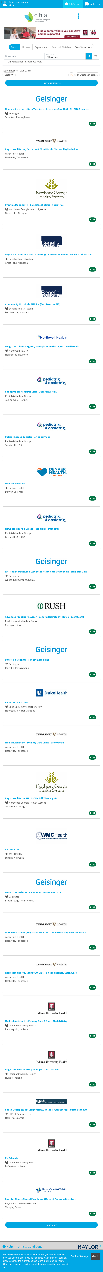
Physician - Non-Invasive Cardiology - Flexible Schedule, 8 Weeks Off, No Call (48, 254)
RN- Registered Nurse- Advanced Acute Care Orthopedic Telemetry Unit (46, 571)
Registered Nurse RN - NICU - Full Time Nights (31, 798)
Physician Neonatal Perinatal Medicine (27, 659)
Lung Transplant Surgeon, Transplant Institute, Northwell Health (42, 346)
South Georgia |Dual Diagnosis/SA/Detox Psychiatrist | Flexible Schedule (46, 1109)
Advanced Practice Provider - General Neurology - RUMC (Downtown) (44, 616)
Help (8, 1246)
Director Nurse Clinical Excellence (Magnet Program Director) (40, 1199)
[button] (95, 56)
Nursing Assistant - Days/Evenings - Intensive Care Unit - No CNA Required (47, 109)
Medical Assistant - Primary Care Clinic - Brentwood (34, 742)
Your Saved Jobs (83, 47)
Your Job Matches (61, 47)
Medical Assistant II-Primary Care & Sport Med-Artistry (36, 1021)
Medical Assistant (15, 483)
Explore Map (41, 47)
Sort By (8, 74)
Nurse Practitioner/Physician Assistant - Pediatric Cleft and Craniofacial (46, 932)
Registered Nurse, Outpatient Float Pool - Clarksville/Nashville (41, 149)
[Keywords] (24, 56)
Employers (92, 4)
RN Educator (12, 1158)
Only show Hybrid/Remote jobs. (25, 61)
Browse (26, 47)
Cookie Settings (79, 1256)
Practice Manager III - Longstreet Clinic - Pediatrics (34, 204)
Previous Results (52, 82)
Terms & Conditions (29, 1246)
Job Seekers (73, 4)
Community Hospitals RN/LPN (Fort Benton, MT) (32, 304)
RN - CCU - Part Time (16, 702)
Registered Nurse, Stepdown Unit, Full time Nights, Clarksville (41, 972)
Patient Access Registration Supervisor (27, 436)
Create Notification (87, 74)
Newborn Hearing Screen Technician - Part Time (32, 528)
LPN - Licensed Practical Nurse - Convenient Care (33, 892)
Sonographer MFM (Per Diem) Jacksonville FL (31, 391)
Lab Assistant (13, 849)
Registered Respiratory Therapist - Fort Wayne (32, 1069)
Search (14, 47)
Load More (51, 1224)
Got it (95, 1256)
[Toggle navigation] (78, 16)
